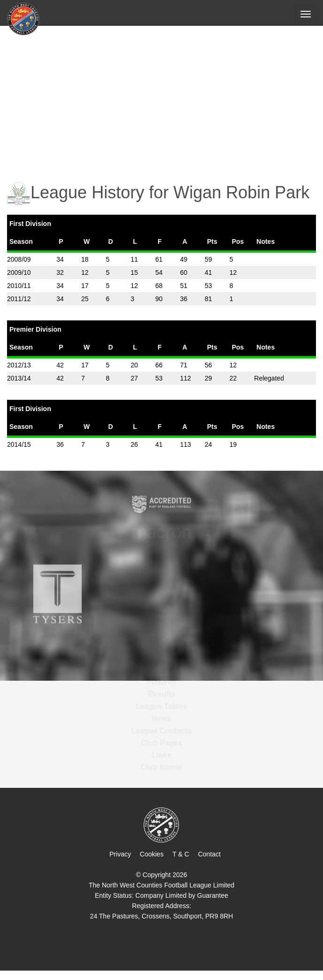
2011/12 (19, 299)
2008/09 (19, 259)
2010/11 (19, 285)
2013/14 (19, 378)
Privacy (120, 854)
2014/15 (19, 444)
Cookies (152, 854)
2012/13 (19, 365)
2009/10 (19, 272)
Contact (209, 854)
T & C (180, 854)
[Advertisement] (161, 97)
